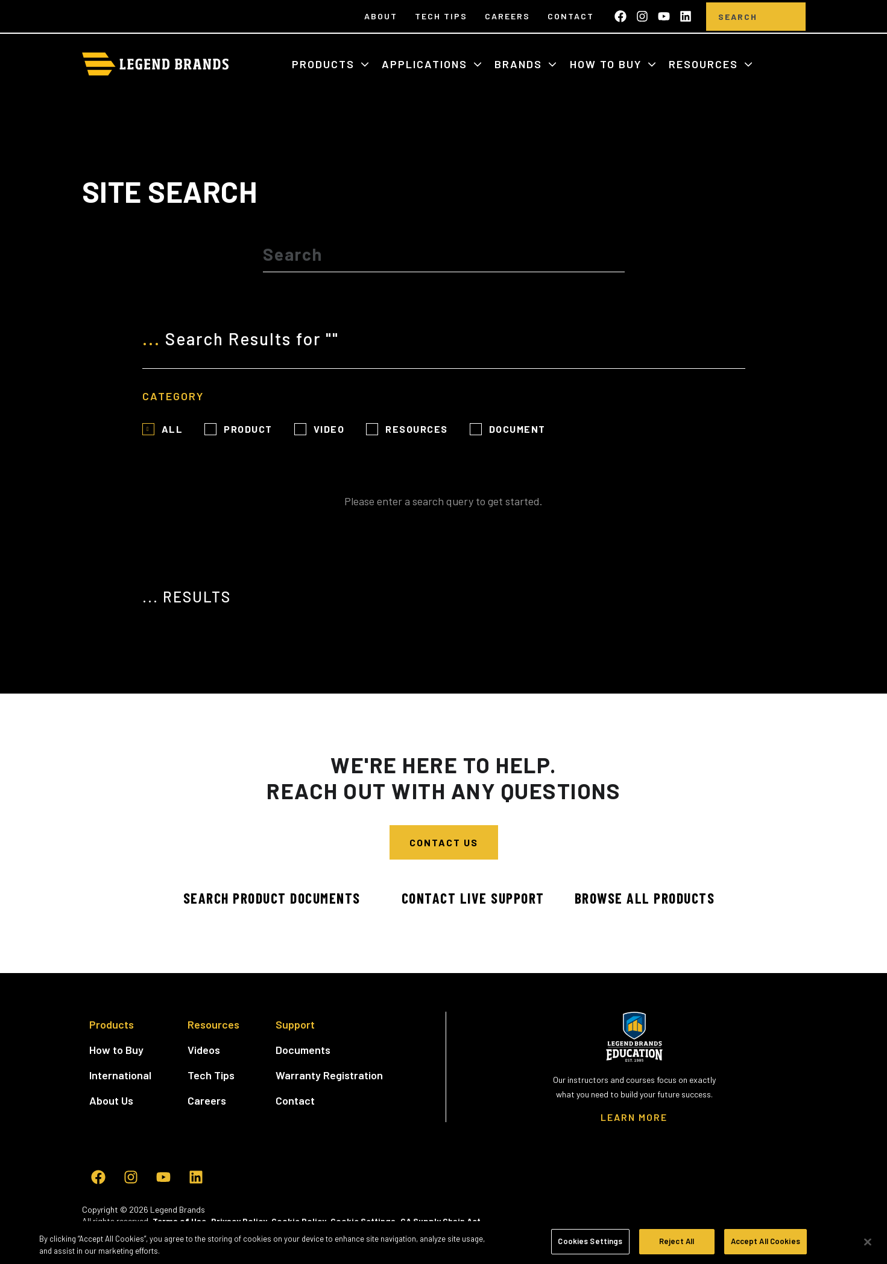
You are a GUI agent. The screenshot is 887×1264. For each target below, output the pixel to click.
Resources (705, 64)
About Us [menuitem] (111, 1100)
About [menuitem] (380, 16)
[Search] (737, 16)
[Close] (867, 1241)
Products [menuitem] (111, 1024)
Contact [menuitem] (571, 16)
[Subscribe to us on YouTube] (664, 16)
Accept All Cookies (765, 1241)
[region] (443, 1242)
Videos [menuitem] (204, 1049)
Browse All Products (646, 898)
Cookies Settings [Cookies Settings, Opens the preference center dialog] (590, 1241)
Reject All (676, 1241)
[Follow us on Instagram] (642, 16)
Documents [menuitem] (303, 1049)
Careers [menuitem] (507, 16)
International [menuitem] (120, 1075)
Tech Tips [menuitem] (441, 16)
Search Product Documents (270, 898)
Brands (520, 64)
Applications (426, 64)
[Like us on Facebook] (620, 16)
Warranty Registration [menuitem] (329, 1075)
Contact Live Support (472, 898)
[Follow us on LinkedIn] (685, 16)
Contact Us (443, 842)
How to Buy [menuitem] (116, 1049)
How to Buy (607, 64)
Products (325, 64)
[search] (787, 16)
